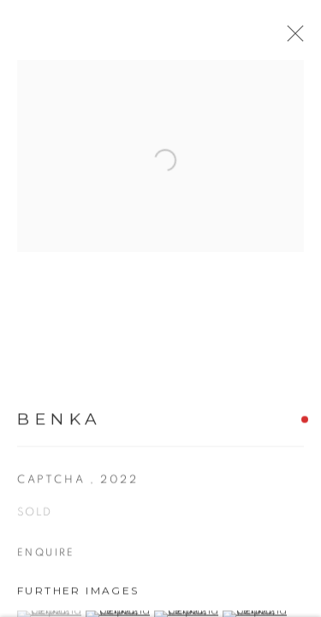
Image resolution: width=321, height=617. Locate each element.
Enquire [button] (46, 560)
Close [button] (305, 38)
